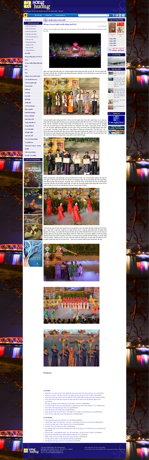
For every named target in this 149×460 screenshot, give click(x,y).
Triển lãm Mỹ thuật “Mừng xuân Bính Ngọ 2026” (119, 73)
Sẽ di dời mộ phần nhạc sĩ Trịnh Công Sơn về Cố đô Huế (61, 424)
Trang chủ (28, 20)
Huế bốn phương (30, 112)
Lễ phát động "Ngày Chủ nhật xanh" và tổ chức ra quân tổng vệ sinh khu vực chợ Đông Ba (70, 422)
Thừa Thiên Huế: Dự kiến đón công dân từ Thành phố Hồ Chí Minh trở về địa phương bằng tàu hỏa (73, 399)
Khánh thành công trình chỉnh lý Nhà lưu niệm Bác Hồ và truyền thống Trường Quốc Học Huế (71, 397)
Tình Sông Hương (30, 152)
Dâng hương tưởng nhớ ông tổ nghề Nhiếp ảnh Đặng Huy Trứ (62, 434)
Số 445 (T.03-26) (112, 35)
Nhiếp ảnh (28, 102)
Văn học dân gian (30, 106)
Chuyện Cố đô (29, 45)
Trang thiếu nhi (29, 126)
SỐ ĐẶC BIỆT (29, 132)
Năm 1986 (113, 45)
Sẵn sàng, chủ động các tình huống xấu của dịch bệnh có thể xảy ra (63, 403)
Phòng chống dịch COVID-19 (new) (33, 58)
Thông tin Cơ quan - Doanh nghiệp (33, 147)
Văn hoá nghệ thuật (30, 83)
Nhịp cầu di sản (29, 119)
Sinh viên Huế (29, 47)
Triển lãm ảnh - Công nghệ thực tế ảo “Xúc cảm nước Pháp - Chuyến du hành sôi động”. (70, 432)
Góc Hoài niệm (29, 129)
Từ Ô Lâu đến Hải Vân (32, 37)
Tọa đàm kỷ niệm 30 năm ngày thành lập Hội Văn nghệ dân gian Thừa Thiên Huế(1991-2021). (71, 405)
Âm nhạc (27, 92)
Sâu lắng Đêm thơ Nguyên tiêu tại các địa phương (59, 441)
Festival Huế (28, 86)
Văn (26, 69)
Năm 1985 (113, 43)
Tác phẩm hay (29, 142)
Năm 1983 (113, 39)
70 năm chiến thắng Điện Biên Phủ (33, 64)
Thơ (26, 73)
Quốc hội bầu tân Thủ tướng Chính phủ (56, 410)
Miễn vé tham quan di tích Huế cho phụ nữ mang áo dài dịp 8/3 (62, 436)
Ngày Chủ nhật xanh (31, 26)
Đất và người (29, 109)
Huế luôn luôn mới (33, 23)
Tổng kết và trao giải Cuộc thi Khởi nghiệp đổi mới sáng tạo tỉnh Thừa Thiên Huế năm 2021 (70, 393)
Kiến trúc (27, 89)
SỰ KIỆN (27, 53)
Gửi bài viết (48, 15)
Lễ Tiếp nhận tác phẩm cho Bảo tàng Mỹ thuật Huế (59, 439)
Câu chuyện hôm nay (31, 79)
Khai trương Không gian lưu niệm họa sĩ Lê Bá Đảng (60, 420)
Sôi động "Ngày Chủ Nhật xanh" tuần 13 (56, 426)
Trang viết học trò (30, 50)
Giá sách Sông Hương (31, 139)
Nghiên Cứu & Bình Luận (32, 76)
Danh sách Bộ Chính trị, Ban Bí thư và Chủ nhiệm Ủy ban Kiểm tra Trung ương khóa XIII (70, 412)
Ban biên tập (38, 15)
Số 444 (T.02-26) (120, 35)
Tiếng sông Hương (31, 42)
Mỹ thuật (27, 99)
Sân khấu (27, 96)
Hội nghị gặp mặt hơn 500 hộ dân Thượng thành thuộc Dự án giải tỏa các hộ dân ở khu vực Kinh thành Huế (75, 428)
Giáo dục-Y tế (29, 39)
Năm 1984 (113, 41)
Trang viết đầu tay (30, 122)
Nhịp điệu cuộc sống (31, 34)
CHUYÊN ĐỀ (29, 136)
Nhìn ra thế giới (29, 116)
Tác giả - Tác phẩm (30, 155)
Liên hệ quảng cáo (60, 15)
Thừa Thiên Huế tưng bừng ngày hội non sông (58, 407)
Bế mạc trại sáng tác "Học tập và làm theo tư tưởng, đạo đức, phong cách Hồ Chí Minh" (69, 395)
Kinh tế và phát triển (31, 31)
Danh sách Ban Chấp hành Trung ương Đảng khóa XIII (60, 414)
